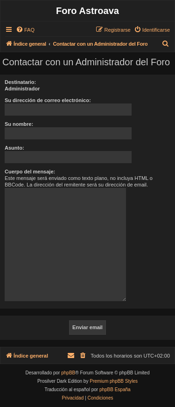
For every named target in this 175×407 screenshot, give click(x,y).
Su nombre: (19, 124)
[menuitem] (25, 29)
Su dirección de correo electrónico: (48, 100)
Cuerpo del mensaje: (30, 171)
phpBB (68, 372)
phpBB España (115, 389)
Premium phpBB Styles (114, 381)
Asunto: (14, 148)
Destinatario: (20, 82)
